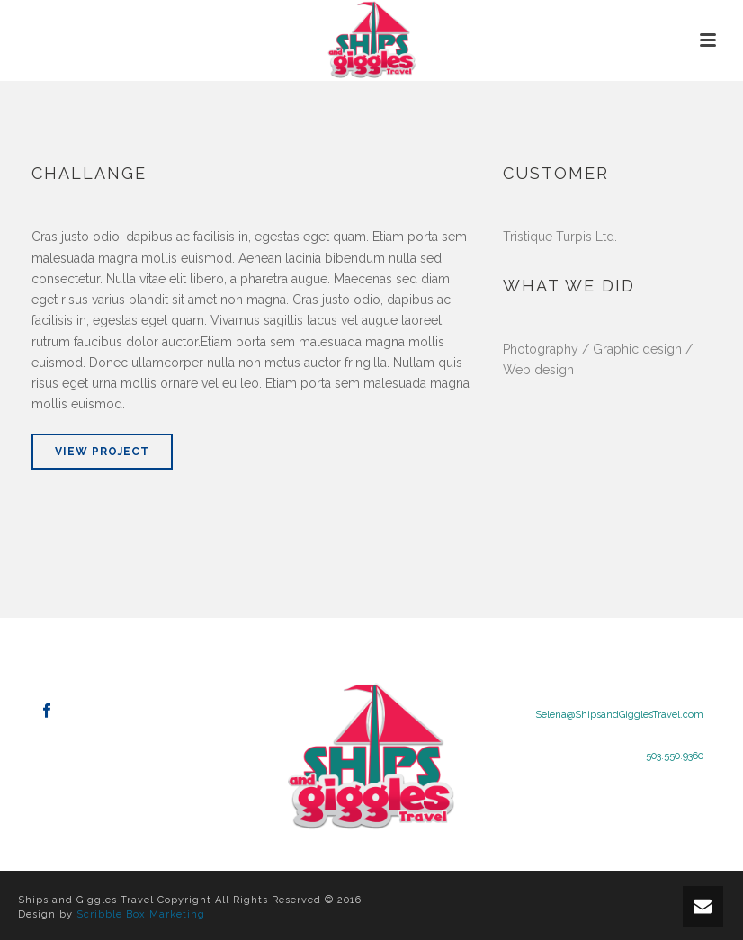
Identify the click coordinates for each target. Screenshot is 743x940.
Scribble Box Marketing (140, 914)
